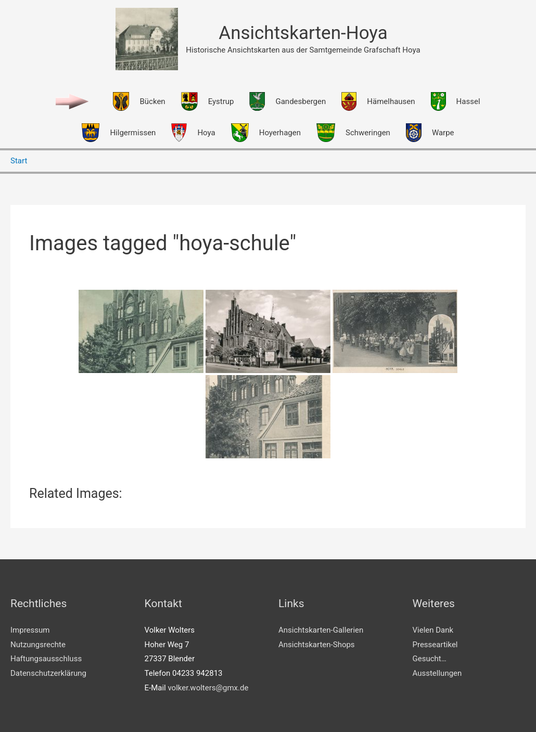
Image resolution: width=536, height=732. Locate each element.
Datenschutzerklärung (48, 673)
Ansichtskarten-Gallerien (320, 630)
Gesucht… (429, 658)
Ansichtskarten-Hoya (303, 33)
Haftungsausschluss (46, 658)
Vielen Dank (433, 630)
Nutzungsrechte (38, 644)
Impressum (29, 630)
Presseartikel (435, 644)
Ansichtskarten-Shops (316, 644)
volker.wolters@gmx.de (208, 687)
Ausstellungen (437, 673)
